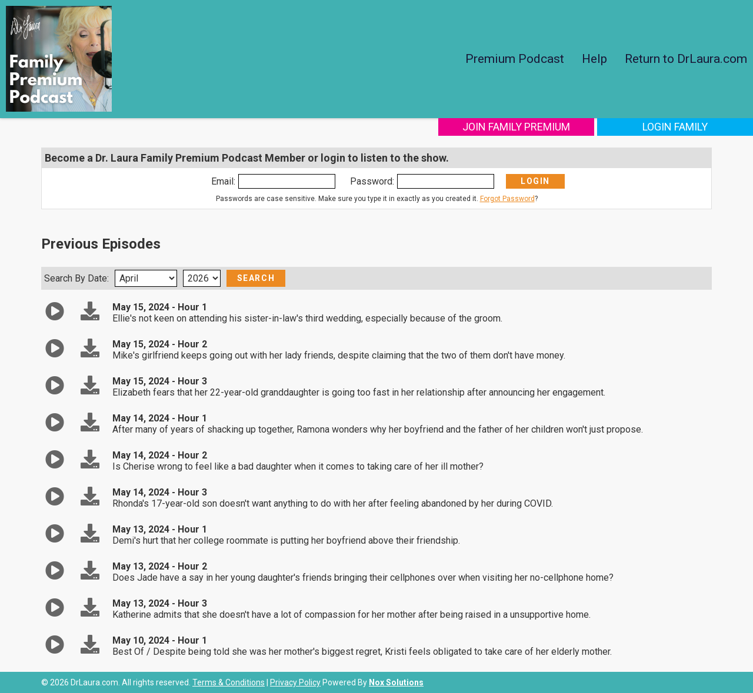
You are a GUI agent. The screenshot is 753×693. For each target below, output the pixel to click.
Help (594, 59)
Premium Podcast (514, 59)
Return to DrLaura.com (686, 59)
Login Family (675, 126)
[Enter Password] (445, 181)
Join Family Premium (516, 126)
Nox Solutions (396, 682)
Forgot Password (507, 199)
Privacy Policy (295, 682)
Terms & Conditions (228, 682)
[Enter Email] (286, 181)
